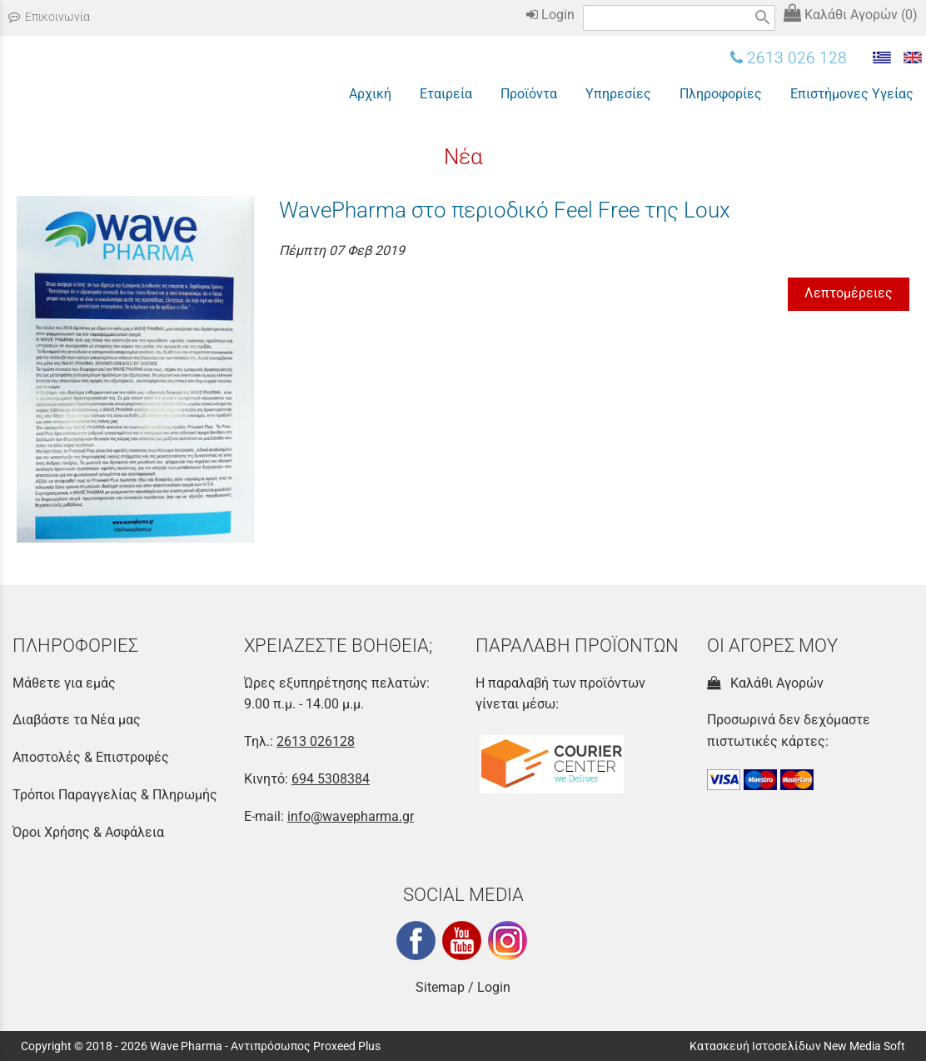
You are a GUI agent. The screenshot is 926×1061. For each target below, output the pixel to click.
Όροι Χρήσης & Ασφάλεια (88, 832)
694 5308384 (330, 779)
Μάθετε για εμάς (64, 683)
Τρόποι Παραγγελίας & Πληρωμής (114, 795)
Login (550, 15)
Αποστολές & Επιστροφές (90, 757)
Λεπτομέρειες (848, 293)
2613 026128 (315, 741)
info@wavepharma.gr (350, 816)
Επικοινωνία (49, 17)
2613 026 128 (788, 58)
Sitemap (440, 987)
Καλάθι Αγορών (765, 683)
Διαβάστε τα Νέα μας (76, 720)
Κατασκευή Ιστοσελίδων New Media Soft (797, 1046)
